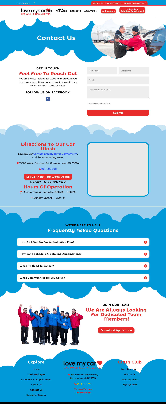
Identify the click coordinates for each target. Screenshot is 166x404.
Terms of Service (83, 389)
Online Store (108, 11)
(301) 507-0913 (49, 169)
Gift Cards (129, 374)
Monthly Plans (130, 380)
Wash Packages (36, 374)
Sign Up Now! (129, 385)
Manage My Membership (135, 3)
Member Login (129, 369)
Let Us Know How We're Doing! (48, 176)
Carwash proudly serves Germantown (55, 153)
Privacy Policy (83, 392)
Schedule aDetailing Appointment (132, 10)
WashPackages (61, 10)
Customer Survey (113, 3)
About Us (89, 11)
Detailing (75, 11)
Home (49, 11)
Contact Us (98, 3)
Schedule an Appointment (36, 380)
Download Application (116, 330)
